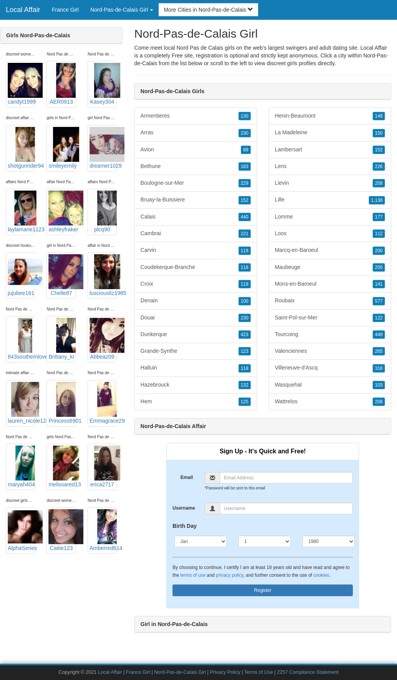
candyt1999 (21, 84)
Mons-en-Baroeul (330, 284)
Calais (195, 217)
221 (245, 233)
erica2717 (103, 466)
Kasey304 (103, 84)
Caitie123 (62, 530)
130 (245, 116)
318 (379, 368)
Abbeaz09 (103, 339)
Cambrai (195, 233)
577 (379, 301)
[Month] (200, 541)
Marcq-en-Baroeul (330, 250)
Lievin (330, 183)
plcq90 (103, 211)
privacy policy (229, 575)
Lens (330, 166)
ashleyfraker (62, 211)
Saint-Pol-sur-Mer (330, 318)
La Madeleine (330, 132)
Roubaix (330, 301)
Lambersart (330, 150)
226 (379, 166)
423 (245, 334)
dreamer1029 (103, 148)
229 (245, 183)
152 (245, 200)
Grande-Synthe (195, 351)
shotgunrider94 (21, 148)
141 (379, 284)
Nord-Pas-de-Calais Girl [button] (121, 10)
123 (245, 351)
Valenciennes (330, 351)
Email (187, 477)
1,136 (377, 200)
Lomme (330, 217)
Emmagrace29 (103, 403)
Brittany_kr (62, 339)
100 (245, 301)
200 (379, 250)
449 (379, 334)
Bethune (195, 166)
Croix (195, 284)
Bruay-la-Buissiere (195, 200)
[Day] (264, 541)
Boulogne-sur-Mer (195, 183)
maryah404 (21, 466)
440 (245, 217)
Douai (195, 318)
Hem (195, 401)
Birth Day (185, 526)
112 (379, 233)
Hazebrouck (195, 385)
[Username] (286, 508)
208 (379, 183)
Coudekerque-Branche (195, 267)
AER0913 (62, 84)
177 (379, 217)
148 (379, 116)
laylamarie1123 (21, 211)
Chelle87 (62, 275)
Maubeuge (330, 267)
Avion (195, 150)
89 (245, 150)
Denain (195, 301)
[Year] (328, 541)
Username (184, 508)
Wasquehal (330, 385)
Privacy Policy (225, 672)
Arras (195, 132)
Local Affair (23, 10)
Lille (330, 200)
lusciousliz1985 (103, 275)
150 (379, 133)
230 (245, 133)
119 (245, 250)
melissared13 (62, 466)
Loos (330, 233)
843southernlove (21, 339)
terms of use (192, 575)
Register (262, 590)
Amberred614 (103, 530)
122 (379, 318)
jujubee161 (21, 275)
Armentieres (195, 116)
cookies (321, 575)
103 (379, 385)
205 (379, 267)
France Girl (65, 10)
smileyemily (62, 148)
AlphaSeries (21, 530)
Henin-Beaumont (330, 116)
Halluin (195, 368)
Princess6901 (62, 403)
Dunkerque (195, 334)
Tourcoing (330, 334)
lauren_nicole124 (21, 403)
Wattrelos (330, 401)
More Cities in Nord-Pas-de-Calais (208, 10)
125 (245, 401)
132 (245, 385)
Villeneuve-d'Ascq (330, 368)
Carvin (195, 250)
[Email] (286, 478)
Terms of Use (258, 672)
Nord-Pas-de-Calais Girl (180, 672)
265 (379, 351)
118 (245, 267)
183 (245, 166)
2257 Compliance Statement (307, 672)
